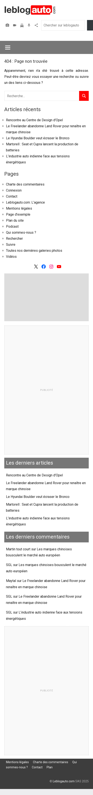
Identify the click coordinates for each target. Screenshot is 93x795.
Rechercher (14, 238)
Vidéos (15, 25)
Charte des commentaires (25, 184)
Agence (36, 25)
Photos (8, 25)
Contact (11, 196)
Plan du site (15, 220)
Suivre (10, 244)
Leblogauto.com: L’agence (25, 202)
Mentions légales (19, 208)
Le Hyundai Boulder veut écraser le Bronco (37, 138)
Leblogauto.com (64, 781)
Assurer (22, 25)
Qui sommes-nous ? (21, 232)
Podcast (29, 25)
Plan (50, 767)
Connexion (14, 190)
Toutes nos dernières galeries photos (34, 251)
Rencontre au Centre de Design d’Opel (34, 120)
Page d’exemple (18, 214)
